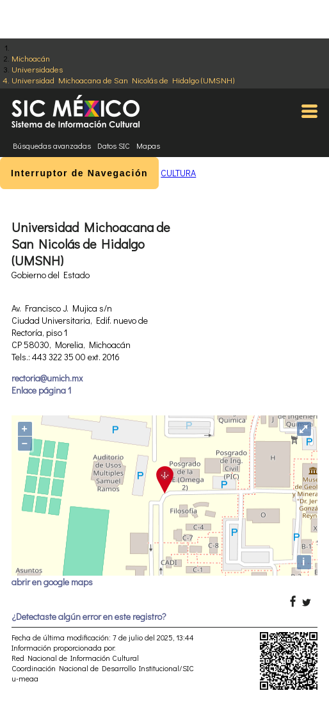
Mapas (148, 145)
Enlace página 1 (41, 390)
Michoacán (31, 58)
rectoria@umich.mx (47, 378)
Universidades (37, 68)
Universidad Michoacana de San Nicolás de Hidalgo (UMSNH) (123, 79)
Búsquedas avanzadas (52, 145)
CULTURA (178, 173)
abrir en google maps (52, 582)
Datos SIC (113, 145)
